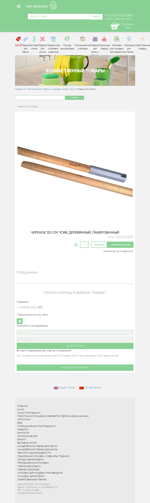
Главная (19, 89)
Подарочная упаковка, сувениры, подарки (43, 456)
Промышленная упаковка (33, 463)
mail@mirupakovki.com (30, 493)
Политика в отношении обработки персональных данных (53, 416)
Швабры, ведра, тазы (63, 89)
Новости (23, 429)
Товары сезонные (28, 469)
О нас (21, 409)
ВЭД (20, 423)
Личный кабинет (28, 436)
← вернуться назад (26, 106)
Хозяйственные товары (38, 89)
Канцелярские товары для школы (38, 449)
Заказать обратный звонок (118, 18)
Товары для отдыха (29, 466)
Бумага (22, 439)
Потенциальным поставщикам (36, 426)
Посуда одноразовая (30, 459)
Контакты (23, 433)
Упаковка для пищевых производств (40, 473)
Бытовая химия (27, 443)
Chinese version (92, 387)
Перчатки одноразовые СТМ (34, 453)
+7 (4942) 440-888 (29, 307)
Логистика (24, 419)
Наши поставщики (29, 413)
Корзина (127, 24)
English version (67, 387)
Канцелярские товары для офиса (38, 446)
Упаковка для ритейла (31, 476)
